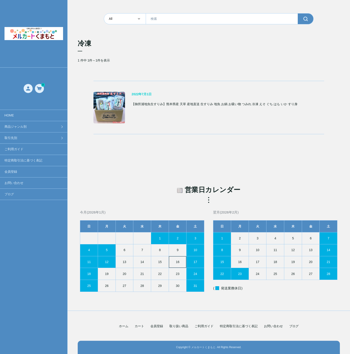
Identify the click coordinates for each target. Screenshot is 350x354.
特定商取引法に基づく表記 (23, 160)
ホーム (123, 326)
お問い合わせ (14, 183)
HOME (9, 115)
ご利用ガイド (14, 149)
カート (139, 326)
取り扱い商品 (178, 326)
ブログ (9, 194)
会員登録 (11, 171)
